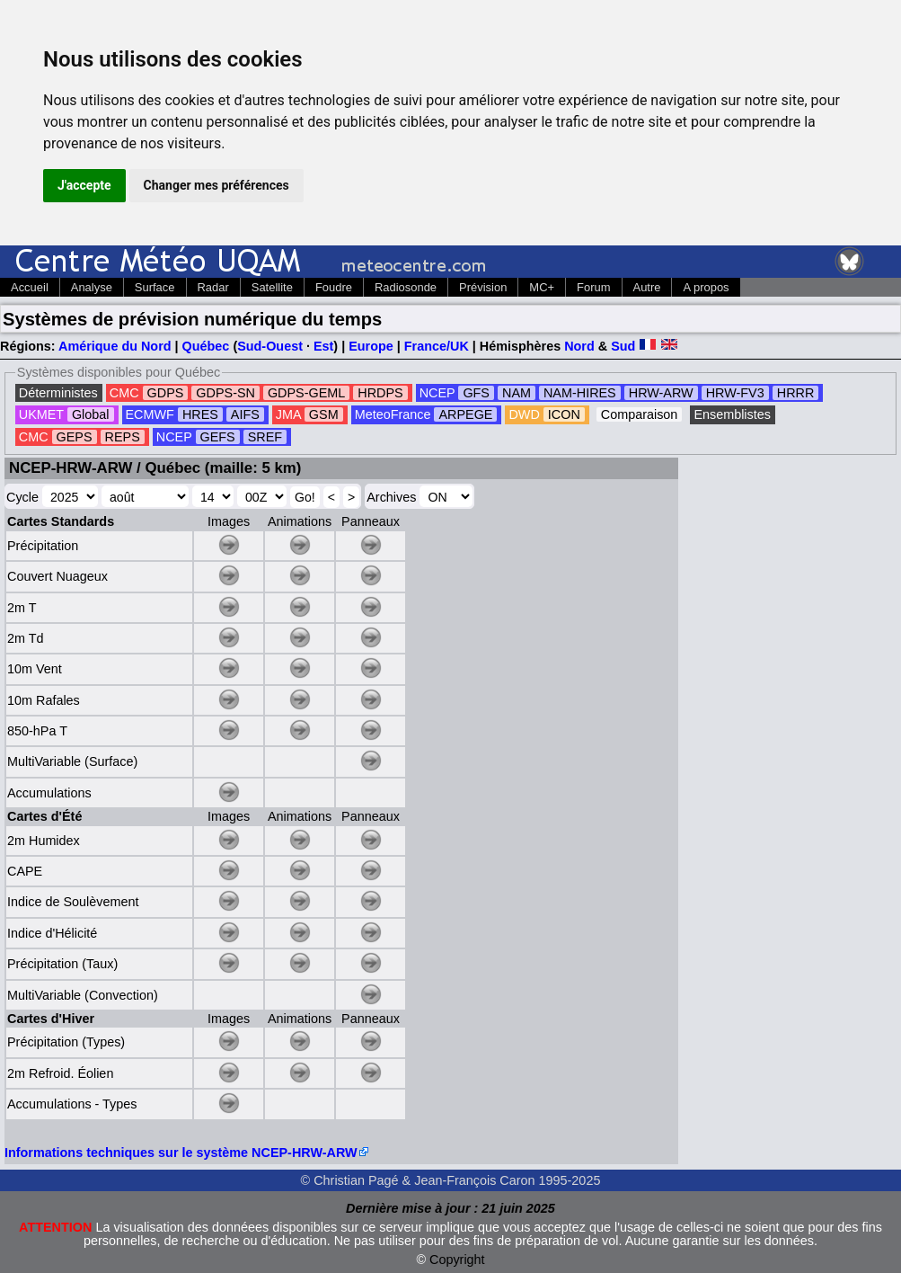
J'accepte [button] (84, 185)
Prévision (483, 287)
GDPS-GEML (306, 393)
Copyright (457, 1259)
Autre (647, 287)
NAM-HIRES (579, 393)
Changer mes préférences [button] (216, 185)
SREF (265, 437)
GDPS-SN (225, 393)
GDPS (165, 393)
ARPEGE (465, 414)
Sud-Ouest (270, 346)
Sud (623, 346)
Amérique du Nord (115, 346)
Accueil (30, 287)
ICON (564, 414)
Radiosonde (406, 287)
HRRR (796, 393)
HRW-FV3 (735, 393)
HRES (200, 414)
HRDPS (380, 393)
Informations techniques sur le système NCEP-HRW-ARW (181, 1152)
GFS (476, 393)
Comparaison (639, 414)
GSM (324, 414)
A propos (706, 287)
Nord (579, 346)
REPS (122, 437)
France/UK (436, 346)
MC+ (541, 287)
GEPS (75, 437)
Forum (593, 287)
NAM (516, 393)
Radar (213, 287)
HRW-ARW (661, 393)
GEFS (217, 437)
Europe (371, 346)
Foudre (333, 287)
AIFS (245, 414)
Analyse (91, 287)
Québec (206, 346)
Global (91, 414)
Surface (155, 287)
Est (323, 346)
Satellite (272, 287)
